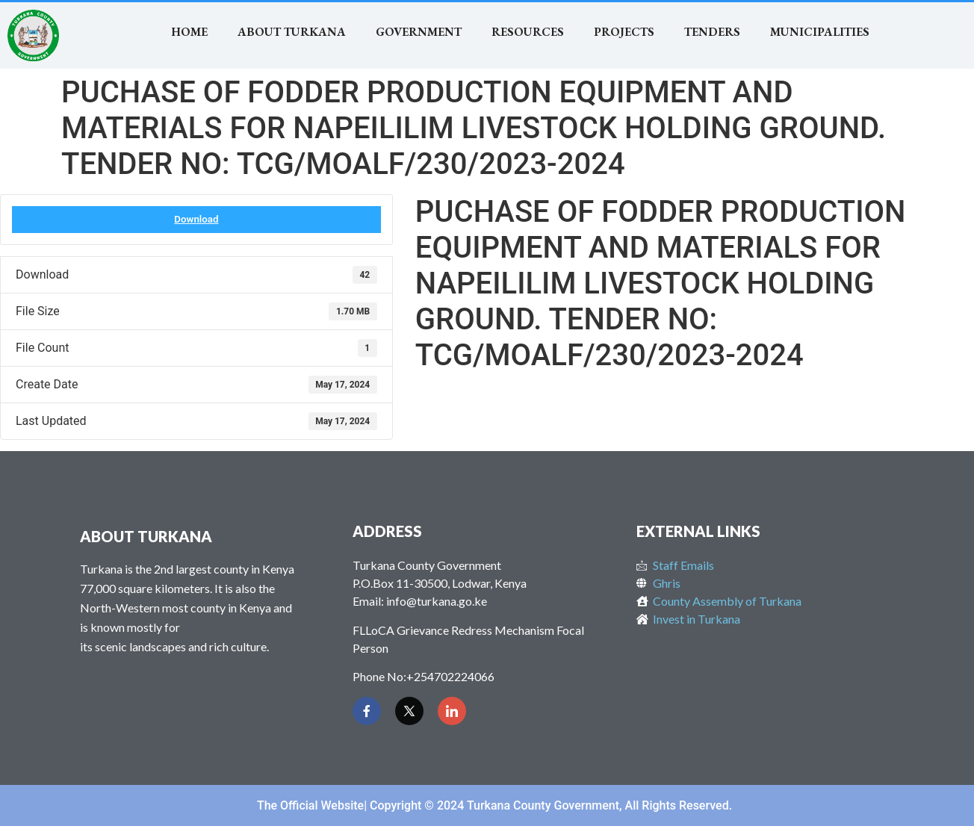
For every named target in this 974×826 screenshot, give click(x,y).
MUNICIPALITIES (819, 32)
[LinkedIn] (452, 711)
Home (189, 32)
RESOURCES (527, 32)
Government (419, 32)
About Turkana (292, 32)
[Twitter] (409, 711)
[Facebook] (367, 711)
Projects (624, 32)
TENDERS (712, 32)
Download (196, 219)
